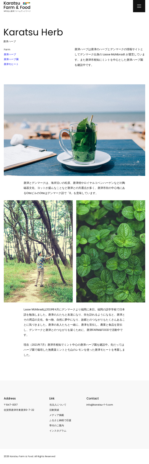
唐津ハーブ (10, 54)
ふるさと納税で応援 (60, 420)
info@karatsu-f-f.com (99, 404)
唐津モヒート (11, 64)
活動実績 (54, 410)
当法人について (57, 404)
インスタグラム (57, 430)
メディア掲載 (56, 415)
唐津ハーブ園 (11, 59)
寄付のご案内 (56, 425)
